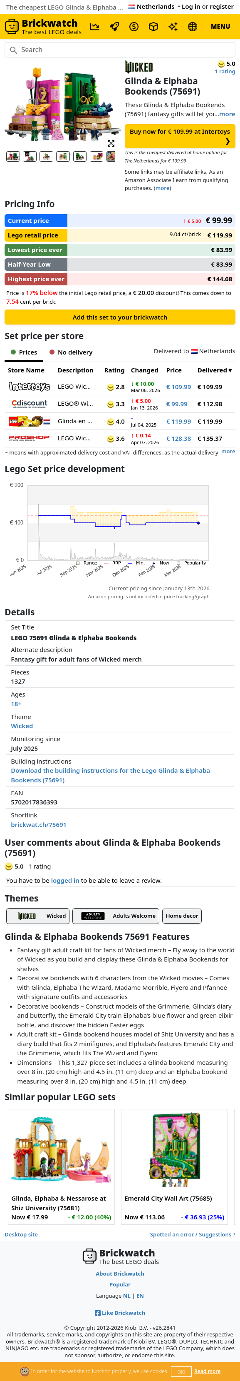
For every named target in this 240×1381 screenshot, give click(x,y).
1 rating (225, 71)
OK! (181, 1372)
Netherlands (152, 6)
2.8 (116, 386)
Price (174, 370)
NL (127, 1295)
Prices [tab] (24, 352)
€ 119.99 (178, 421)
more (227, 114)
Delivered (212, 370)
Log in (191, 6)
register (222, 6)
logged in (65, 880)
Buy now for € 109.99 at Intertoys (180, 136)
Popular (120, 1284)
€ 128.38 (178, 438)
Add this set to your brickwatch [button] (120, 317)
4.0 (116, 421)
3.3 (116, 404)
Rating (114, 370)
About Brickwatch (120, 1273)
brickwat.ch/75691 (39, 824)
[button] (111, 142)
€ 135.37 (210, 438)
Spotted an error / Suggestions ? (192, 1234)
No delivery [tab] (70, 352)
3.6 (116, 438)
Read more (207, 1371)
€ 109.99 (178, 386)
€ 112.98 (210, 404)
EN (140, 1295)
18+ (16, 703)
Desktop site (21, 1234)
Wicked (22, 726)
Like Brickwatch (120, 1312)
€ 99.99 (177, 404)
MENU (220, 26)
